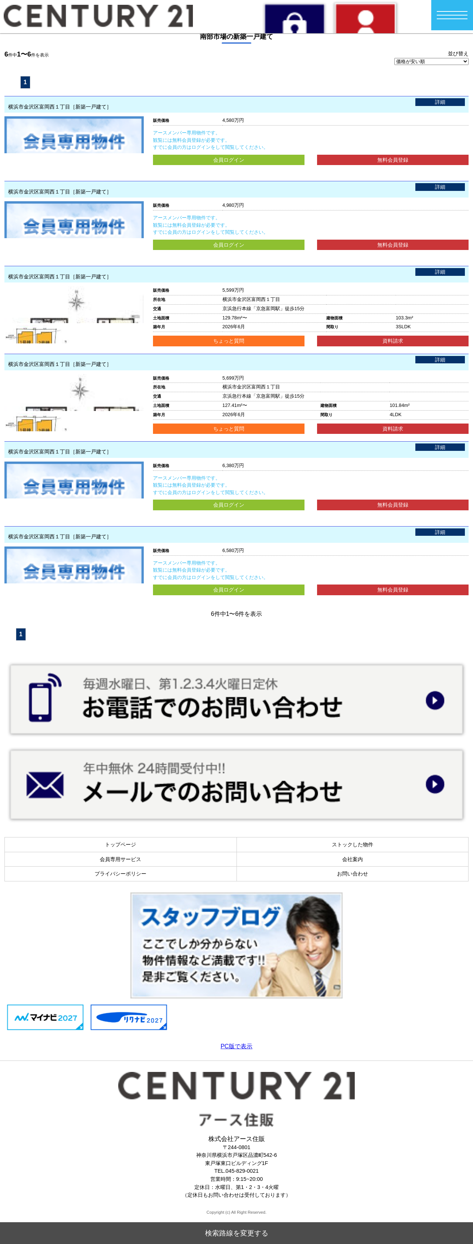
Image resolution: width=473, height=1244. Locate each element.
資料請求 (392, 341)
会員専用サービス (120, 859)
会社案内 (352, 859)
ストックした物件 (352, 844)
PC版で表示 (236, 1046)
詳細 (440, 101)
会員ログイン (228, 160)
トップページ (120, 844)
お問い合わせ (352, 873)
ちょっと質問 (228, 341)
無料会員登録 (392, 160)
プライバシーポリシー (120, 873)
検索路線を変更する (236, 1236)
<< (10, 82)
